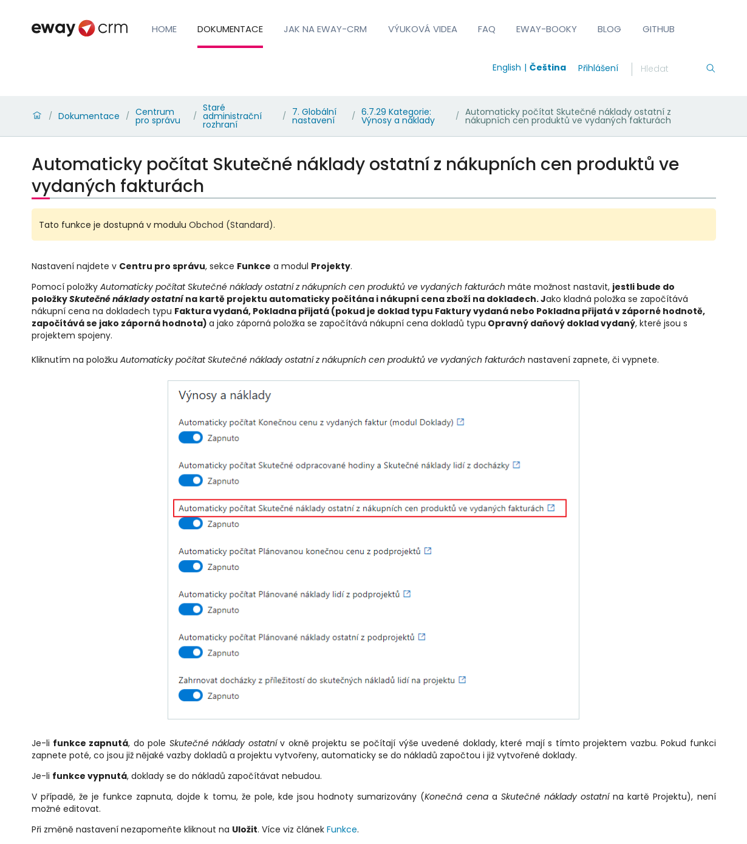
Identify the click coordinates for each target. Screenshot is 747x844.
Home (164, 28)
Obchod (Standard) (231, 225)
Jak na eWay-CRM (325, 28)
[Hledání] (673, 69)
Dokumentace (230, 28)
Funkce (342, 829)
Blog (609, 28)
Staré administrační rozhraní (232, 116)
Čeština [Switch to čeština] (548, 67)
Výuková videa (422, 28)
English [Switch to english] (507, 67)
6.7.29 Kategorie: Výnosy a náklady (398, 116)
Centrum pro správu (157, 116)
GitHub (659, 28)
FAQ (487, 28)
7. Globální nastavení (314, 116)
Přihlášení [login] (598, 68)
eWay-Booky (546, 28)
